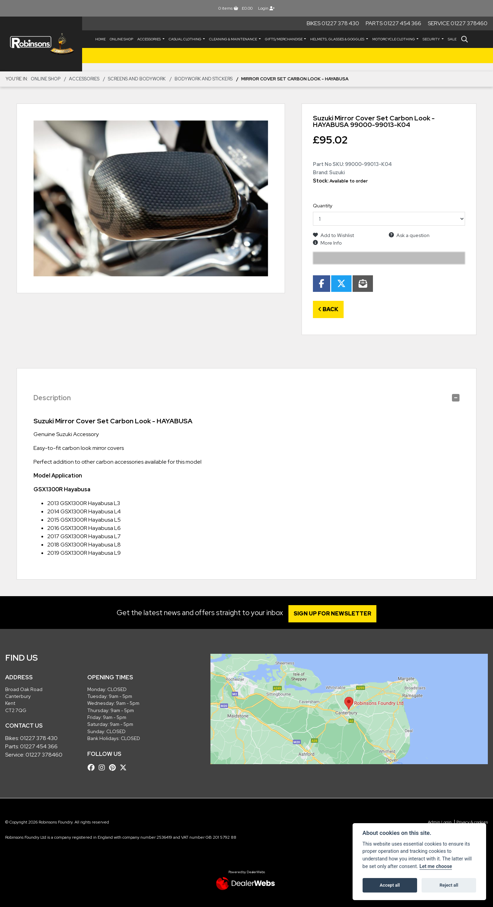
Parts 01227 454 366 (393, 23)
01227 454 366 (39, 746)
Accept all (390, 885)
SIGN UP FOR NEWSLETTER (334, 613)
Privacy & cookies (472, 822)
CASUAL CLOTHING (185, 39)
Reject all (449, 885)
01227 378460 (44, 754)
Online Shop (121, 39)
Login (266, 8)
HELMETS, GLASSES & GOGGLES (337, 39)
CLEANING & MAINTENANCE (233, 39)
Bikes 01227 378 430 (333, 23)
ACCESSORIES (149, 39)
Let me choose (436, 866)
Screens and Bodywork (137, 79)
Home (100, 39)
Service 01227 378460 (457, 23)
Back (328, 309)
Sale (452, 39)
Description (52, 397)
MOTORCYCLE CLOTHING (394, 39)
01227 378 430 (39, 738)
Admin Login (440, 822)
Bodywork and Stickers (204, 79)
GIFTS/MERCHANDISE (284, 39)
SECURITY (432, 39)
